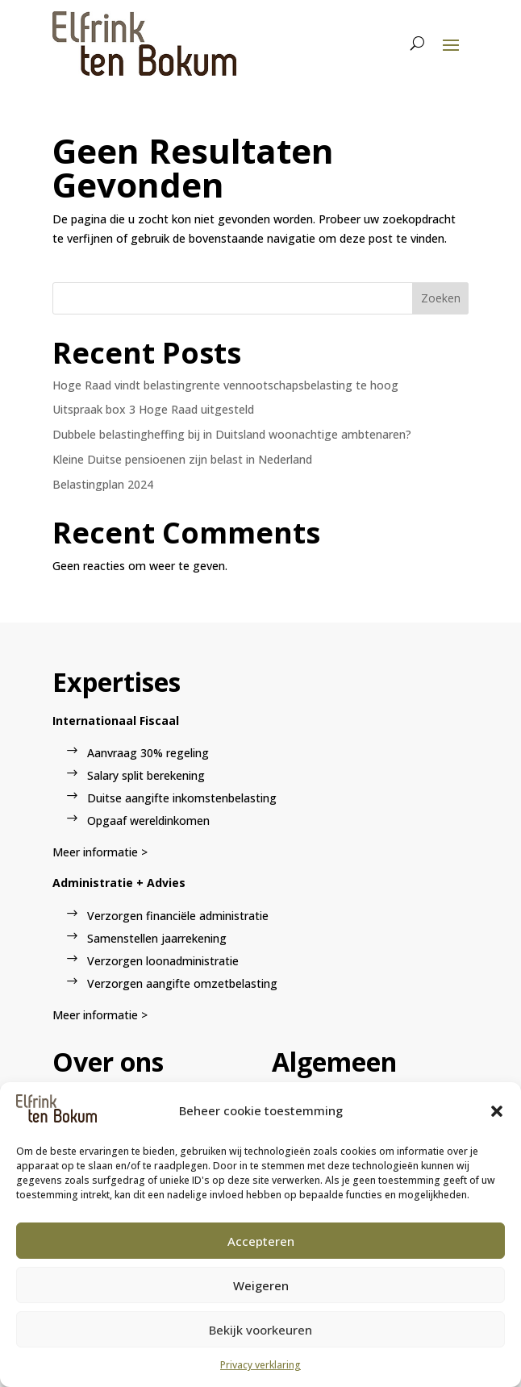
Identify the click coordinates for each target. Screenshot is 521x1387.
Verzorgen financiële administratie (178, 915)
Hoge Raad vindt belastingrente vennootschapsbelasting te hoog (225, 385)
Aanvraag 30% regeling (148, 752)
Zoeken (441, 298)
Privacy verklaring (260, 1365)
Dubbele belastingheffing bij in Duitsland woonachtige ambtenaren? (231, 434)
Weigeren (261, 1285)
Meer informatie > (100, 852)
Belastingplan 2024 (102, 484)
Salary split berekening (146, 775)
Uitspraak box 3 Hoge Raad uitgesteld (153, 409)
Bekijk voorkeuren (260, 1330)
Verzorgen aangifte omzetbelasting (182, 983)
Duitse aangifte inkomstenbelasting (182, 798)
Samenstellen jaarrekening (157, 938)
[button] (497, 1111)
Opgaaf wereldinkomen (148, 820)
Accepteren (260, 1241)
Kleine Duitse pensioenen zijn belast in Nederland (182, 459)
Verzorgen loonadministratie (163, 960)
